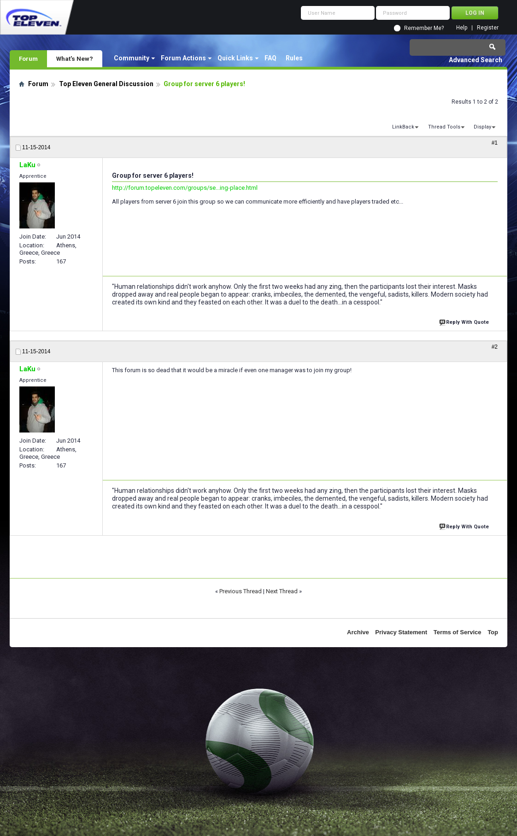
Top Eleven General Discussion (106, 84)
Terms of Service (458, 632)
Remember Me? (424, 28)
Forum (28, 58)
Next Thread (282, 591)
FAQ (270, 58)
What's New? (74, 58)
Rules (294, 58)
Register (488, 27)
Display (482, 127)
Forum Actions (183, 58)
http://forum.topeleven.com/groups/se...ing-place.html (185, 187)
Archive (358, 632)
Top (493, 632)
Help (461, 27)
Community (131, 58)
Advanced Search (475, 60)
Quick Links (235, 58)
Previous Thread (240, 591)
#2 (495, 347)
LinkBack (403, 127)
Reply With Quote (465, 321)
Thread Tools (444, 127)
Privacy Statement (401, 632)
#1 (495, 143)
